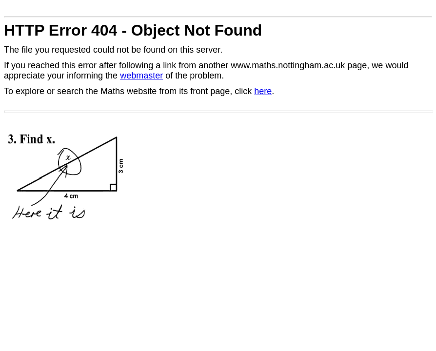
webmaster (141, 75)
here (263, 91)
